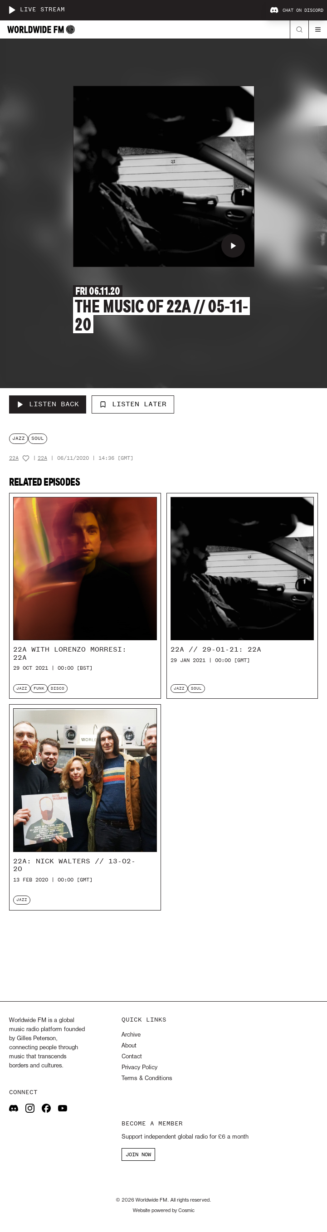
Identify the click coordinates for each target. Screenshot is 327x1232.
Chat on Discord (296, 10)
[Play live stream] (11, 10)
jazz (18, 438)
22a (14, 458)
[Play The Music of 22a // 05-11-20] (233, 246)
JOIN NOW (138, 1154)
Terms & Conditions (147, 1078)
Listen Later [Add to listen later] (132, 404)
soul (37, 438)
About (129, 1045)
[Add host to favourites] (25, 458)
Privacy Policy (139, 1067)
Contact (132, 1056)
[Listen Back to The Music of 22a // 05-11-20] (47, 404)
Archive (131, 1034)
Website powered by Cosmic (164, 1210)
